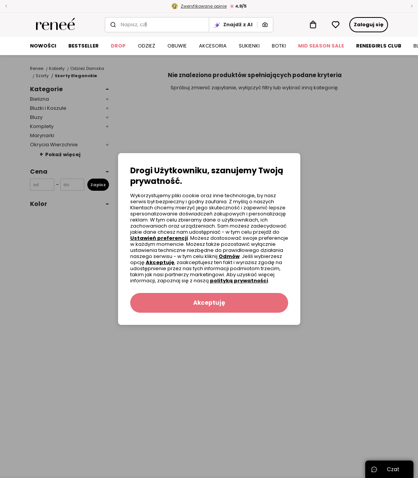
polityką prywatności (239, 280)
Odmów (229, 256)
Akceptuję (160, 262)
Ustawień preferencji (159, 238)
